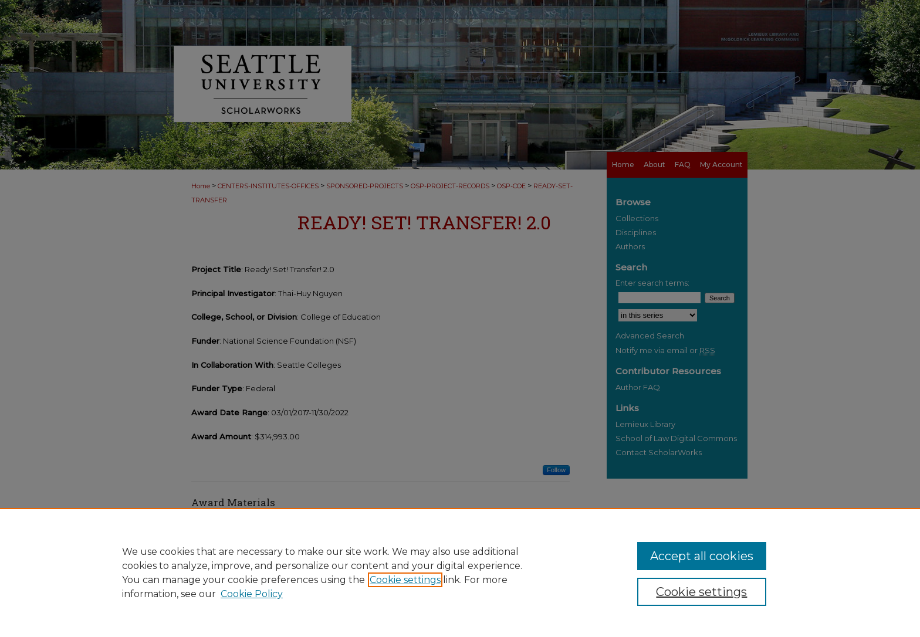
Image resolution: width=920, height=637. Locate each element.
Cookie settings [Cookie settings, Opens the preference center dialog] (701, 592)
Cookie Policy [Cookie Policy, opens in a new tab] (252, 593)
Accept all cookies (701, 556)
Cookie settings (405, 579)
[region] (460, 572)
